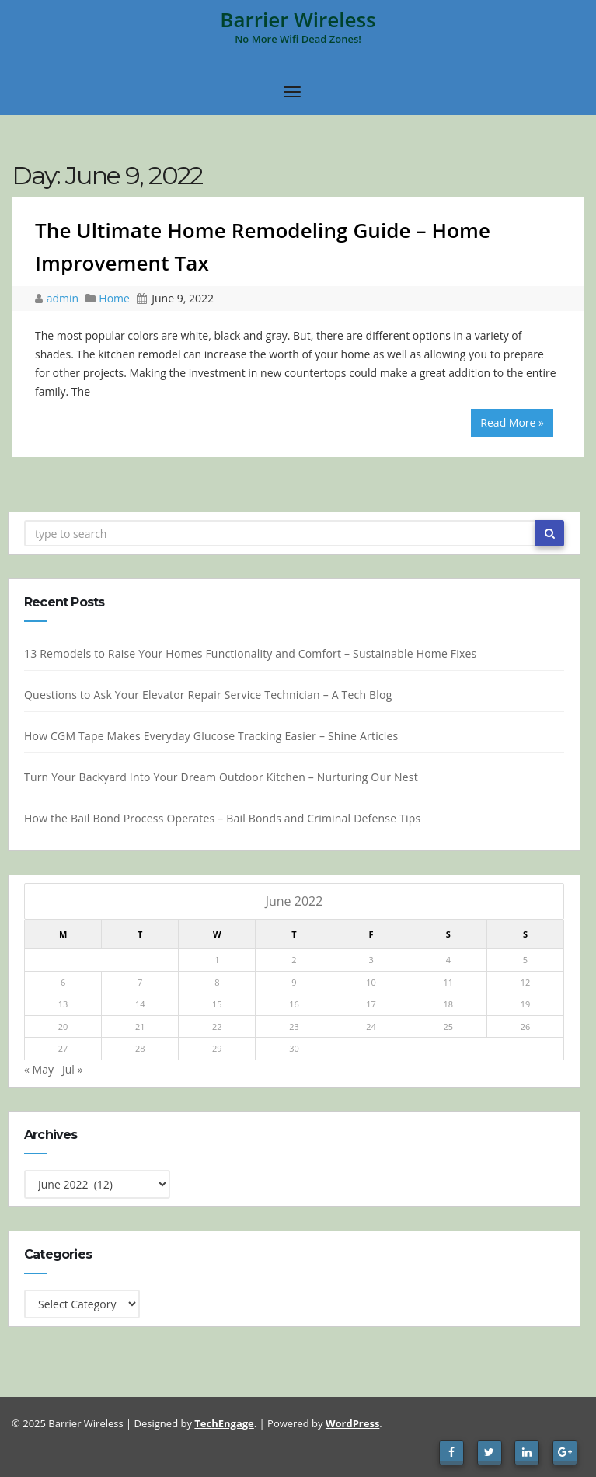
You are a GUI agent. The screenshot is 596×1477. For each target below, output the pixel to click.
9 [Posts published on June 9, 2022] (299, 982)
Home (114, 298)
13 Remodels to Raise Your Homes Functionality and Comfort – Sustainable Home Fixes (255, 653)
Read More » (512, 422)
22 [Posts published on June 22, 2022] (222, 1026)
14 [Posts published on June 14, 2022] (145, 1004)
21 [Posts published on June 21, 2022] (145, 1026)
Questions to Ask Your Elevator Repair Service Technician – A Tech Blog (213, 694)
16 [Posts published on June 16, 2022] (300, 1004)
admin (64, 298)
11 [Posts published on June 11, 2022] (453, 982)
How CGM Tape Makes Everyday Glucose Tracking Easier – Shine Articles (216, 735)
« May (43, 1069)
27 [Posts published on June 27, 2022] (68, 1048)
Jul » (77, 1069)
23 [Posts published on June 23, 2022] (300, 1026)
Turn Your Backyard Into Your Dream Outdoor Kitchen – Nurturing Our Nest (226, 777)
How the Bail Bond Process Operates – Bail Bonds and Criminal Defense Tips (227, 818)
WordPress (352, 1423)
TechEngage (223, 1423)
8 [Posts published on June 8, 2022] (222, 982)
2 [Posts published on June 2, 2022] (299, 959)
